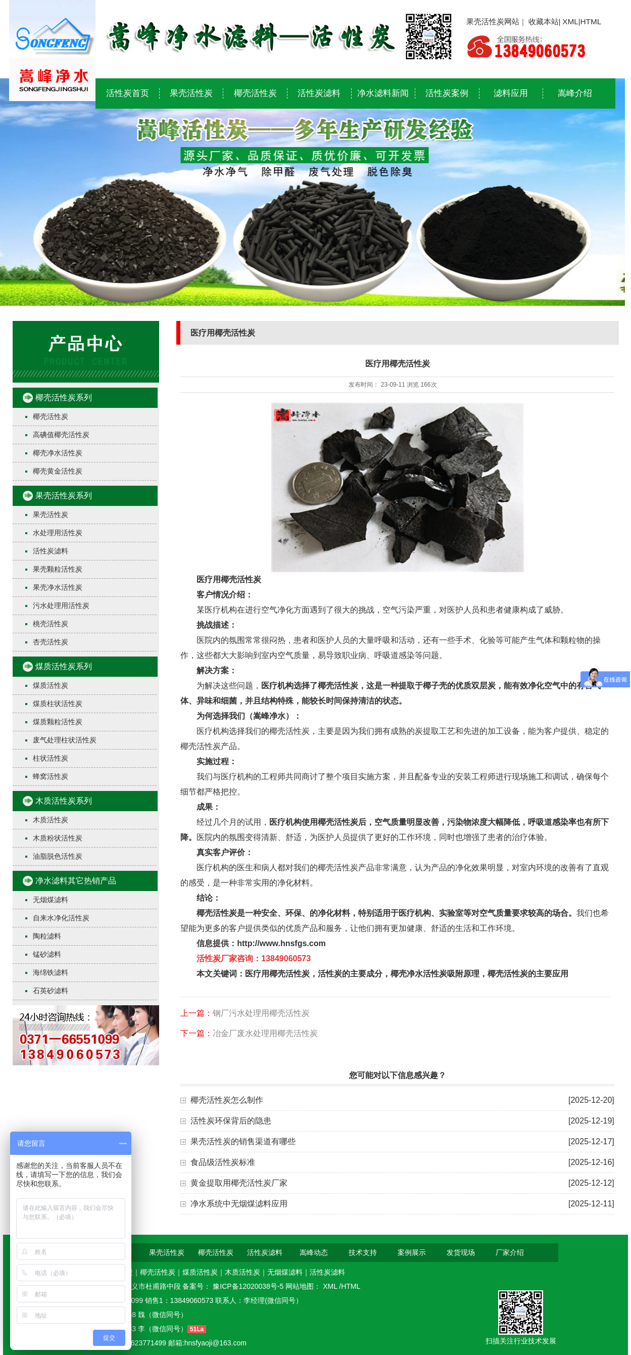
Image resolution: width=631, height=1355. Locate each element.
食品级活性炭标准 (222, 1162)
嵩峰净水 (269, 716)
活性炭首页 (127, 93)
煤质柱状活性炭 (57, 703)
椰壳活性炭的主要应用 (528, 973)
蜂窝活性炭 (50, 776)
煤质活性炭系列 (63, 666)
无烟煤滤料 (50, 900)
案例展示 (412, 1252)
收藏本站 (543, 21)
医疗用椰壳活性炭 (229, 579)
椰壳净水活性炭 (57, 453)
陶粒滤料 (47, 936)
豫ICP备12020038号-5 (249, 1286)
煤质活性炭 (50, 685)
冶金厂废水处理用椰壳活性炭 (265, 1033)
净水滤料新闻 (383, 93)
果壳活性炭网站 (492, 21)
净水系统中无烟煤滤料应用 (238, 1203)
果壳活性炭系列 (63, 495)
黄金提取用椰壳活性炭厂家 (238, 1183)
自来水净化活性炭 (61, 918)
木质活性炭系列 (63, 801)
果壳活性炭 (191, 93)
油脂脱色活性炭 (57, 856)
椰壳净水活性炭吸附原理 (435, 973)
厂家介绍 (510, 1252)
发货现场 (461, 1252)
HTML (590, 21)
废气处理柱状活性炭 (64, 740)
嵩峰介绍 (575, 93)
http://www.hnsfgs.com (281, 943)
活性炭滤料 (319, 93)
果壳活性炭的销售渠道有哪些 (243, 1141)
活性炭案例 (446, 93)
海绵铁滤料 (50, 972)
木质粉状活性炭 (57, 838)
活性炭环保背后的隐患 (230, 1120)
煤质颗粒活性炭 (57, 722)
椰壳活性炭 (255, 93)
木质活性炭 (50, 820)
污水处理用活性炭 (61, 605)
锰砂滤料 (47, 954)
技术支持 (363, 1252)
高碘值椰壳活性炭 (61, 435)
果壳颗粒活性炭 (57, 569)
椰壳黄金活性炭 (57, 471)
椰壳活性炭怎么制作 (226, 1100)
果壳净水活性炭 (57, 587)
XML (570, 21)
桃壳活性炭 (50, 624)
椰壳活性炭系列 (63, 397)
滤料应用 (511, 93)
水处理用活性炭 (57, 533)
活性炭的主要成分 (350, 973)
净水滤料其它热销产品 (75, 880)
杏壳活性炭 (50, 642)
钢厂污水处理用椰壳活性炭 (261, 1013)
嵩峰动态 (314, 1252)
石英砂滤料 (50, 991)
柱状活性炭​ (50, 758)
